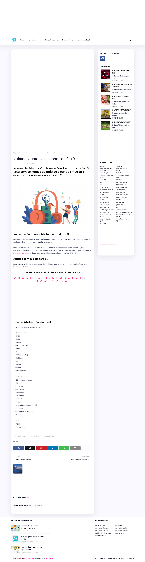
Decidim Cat (120, 192)
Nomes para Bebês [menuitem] (83, 40)
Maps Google (104, 173)
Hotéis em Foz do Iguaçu (105, 215)
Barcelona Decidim (106, 189)
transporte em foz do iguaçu (123, 215)
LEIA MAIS (121, 81)
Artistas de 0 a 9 (28, 153)
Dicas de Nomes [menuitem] (68, 40)
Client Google (107, 244)
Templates (49, 558)
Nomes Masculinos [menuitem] (52, 40)
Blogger (118, 179)
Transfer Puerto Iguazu (107, 175)
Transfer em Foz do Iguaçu (122, 220)
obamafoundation (122, 210)
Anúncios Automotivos (124, 212)
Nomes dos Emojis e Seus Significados (32, 548)
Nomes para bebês (101, 530)
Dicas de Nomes (100, 525)
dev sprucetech (121, 197)
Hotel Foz (119, 173)
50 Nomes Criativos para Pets (121, 122)
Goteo (102, 200)
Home (95, 558)
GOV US (102, 166)
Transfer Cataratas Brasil (122, 176)
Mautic (118, 200)
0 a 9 (65, 281)
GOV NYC (119, 166)
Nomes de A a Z (120, 525)
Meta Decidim (104, 205)
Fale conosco (119, 533)
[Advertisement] (68, 19)
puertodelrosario (105, 207)
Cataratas (103, 223)
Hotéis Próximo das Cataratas (106, 178)
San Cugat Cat (104, 192)
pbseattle (119, 205)
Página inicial (17, 153)
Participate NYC (121, 182)
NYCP (101, 184)
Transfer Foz (120, 189)
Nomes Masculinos (121, 528)
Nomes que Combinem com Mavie (33, 537)
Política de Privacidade (103, 533)
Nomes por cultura (121, 530)
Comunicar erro (100, 535)
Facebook (102, 558)
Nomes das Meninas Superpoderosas (29, 527)
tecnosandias (104, 202)
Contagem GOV (121, 184)
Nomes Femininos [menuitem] (34, 40)
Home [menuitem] (22, 40)
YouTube (106, 244)
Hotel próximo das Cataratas (106, 169)
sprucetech (104, 197)
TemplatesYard (29, 558)
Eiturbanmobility (122, 187)
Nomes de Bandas (20, 253)
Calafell (102, 194)
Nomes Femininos (101, 528)
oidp (117, 207)
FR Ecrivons (104, 187)
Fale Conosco (112, 558)
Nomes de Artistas (20, 267)
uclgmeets (120, 202)
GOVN (101, 182)
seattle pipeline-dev (107, 210)
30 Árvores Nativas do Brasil (121, 110)
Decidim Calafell (122, 194)
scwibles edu (104, 212)
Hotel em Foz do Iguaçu (121, 169)
